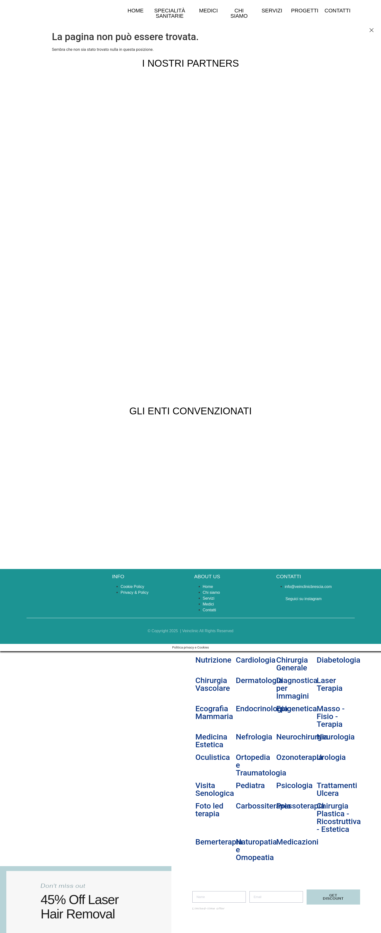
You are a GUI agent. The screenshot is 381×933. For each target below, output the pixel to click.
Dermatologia (259, 680)
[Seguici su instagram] (278, 599)
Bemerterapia (219, 841)
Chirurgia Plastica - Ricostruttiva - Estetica (339, 817)
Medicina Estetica (211, 740)
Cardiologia (255, 660)
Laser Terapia (330, 684)
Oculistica (212, 757)
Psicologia (294, 785)
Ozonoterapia (299, 757)
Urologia (331, 757)
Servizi (272, 11)
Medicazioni (297, 841)
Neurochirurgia (302, 736)
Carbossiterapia (263, 805)
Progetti (304, 11)
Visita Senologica (214, 789)
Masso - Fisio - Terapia (331, 716)
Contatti (338, 11)
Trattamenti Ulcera (337, 789)
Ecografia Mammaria (214, 712)
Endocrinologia (262, 708)
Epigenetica (296, 708)
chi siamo (239, 13)
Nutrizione (213, 660)
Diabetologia (338, 660)
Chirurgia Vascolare (212, 684)
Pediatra (250, 785)
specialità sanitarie (169, 13)
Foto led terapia (209, 809)
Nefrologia (254, 736)
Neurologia (336, 736)
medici (208, 11)
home (136, 11)
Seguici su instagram (303, 599)
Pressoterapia (300, 805)
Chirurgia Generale (292, 663)
